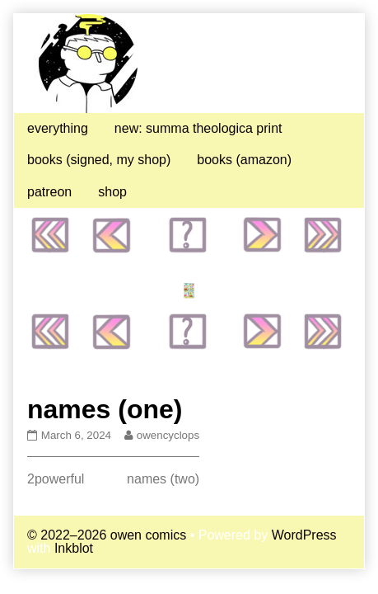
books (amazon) (244, 160)
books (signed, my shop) (98, 160)
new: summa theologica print (198, 128)
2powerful (55, 479)
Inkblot (73, 548)
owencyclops (167, 435)
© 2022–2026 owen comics (106, 535)
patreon (49, 192)
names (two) (163, 479)
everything (57, 128)
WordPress (304, 535)
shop (112, 192)
